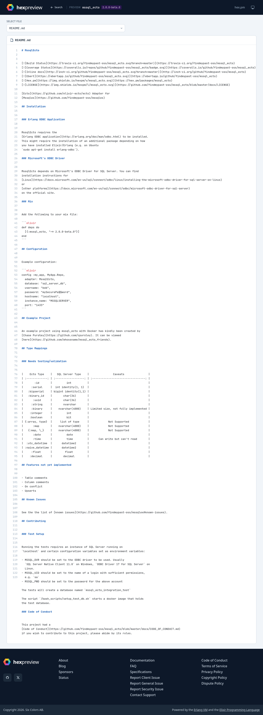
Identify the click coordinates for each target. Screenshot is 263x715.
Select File (14, 21)
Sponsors (66, 671)
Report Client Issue (145, 677)
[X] (18, 677)
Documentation (142, 660)
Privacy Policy (212, 671)
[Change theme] (252, 7)
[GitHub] (7, 677)
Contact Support (143, 694)
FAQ (133, 666)
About (63, 660)
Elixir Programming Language (239, 710)
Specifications (141, 671)
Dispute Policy (213, 683)
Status (63, 677)
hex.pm (240, 7)
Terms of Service (214, 666)
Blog (62, 666)
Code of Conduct (215, 660)
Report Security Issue (146, 689)
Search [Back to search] (56, 7)
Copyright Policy (214, 677)
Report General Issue (146, 683)
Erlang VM (200, 710)
